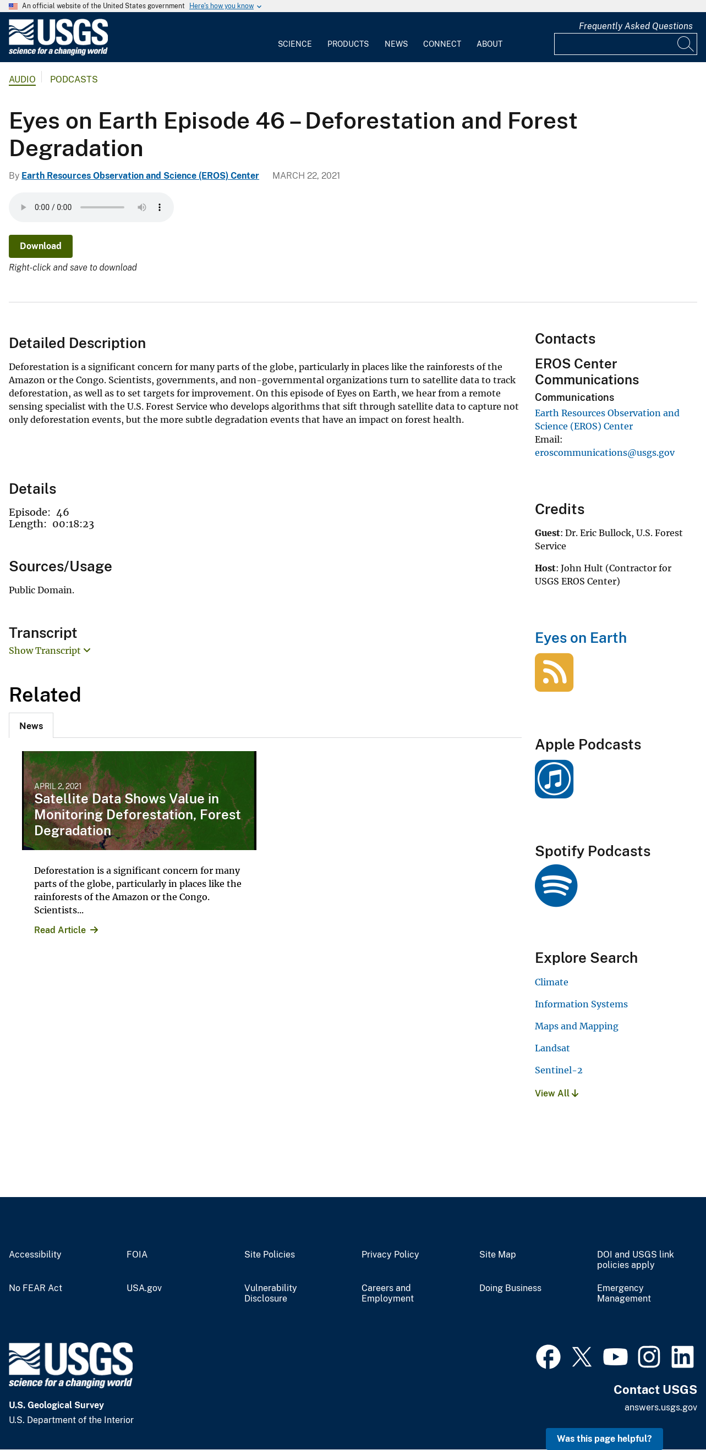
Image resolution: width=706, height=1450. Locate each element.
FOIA (137, 1255)
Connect (442, 44)
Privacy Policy (390, 1255)
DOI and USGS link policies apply (635, 1260)
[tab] (31, 725)
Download (41, 246)
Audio (22, 79)
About (489, 44)
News (396, 44)
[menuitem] (295, 37)
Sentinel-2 (559, 1070)
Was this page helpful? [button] (604, 1439)
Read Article (60, 930)
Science (295, 44)
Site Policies (269, 1255)
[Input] (625, 44)
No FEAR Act (35, 1288)
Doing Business (510, 1288)
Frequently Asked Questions (636, 26)
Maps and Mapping (577, 1026)
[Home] (58, 53)
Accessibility (35, 1255)
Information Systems (581, 1004)
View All (556, 1093)
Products (348, 44)
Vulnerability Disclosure (270, 1293)
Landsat (552, 1048)
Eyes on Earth (581, 637)
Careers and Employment (388, 1293)
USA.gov (144, 1288)
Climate (551, 982)
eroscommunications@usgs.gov (605, 452)
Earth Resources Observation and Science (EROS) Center (140, 175)
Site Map (497, 1255)
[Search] (686, 44)
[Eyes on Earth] (554, 685)
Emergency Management (624, 1293)
